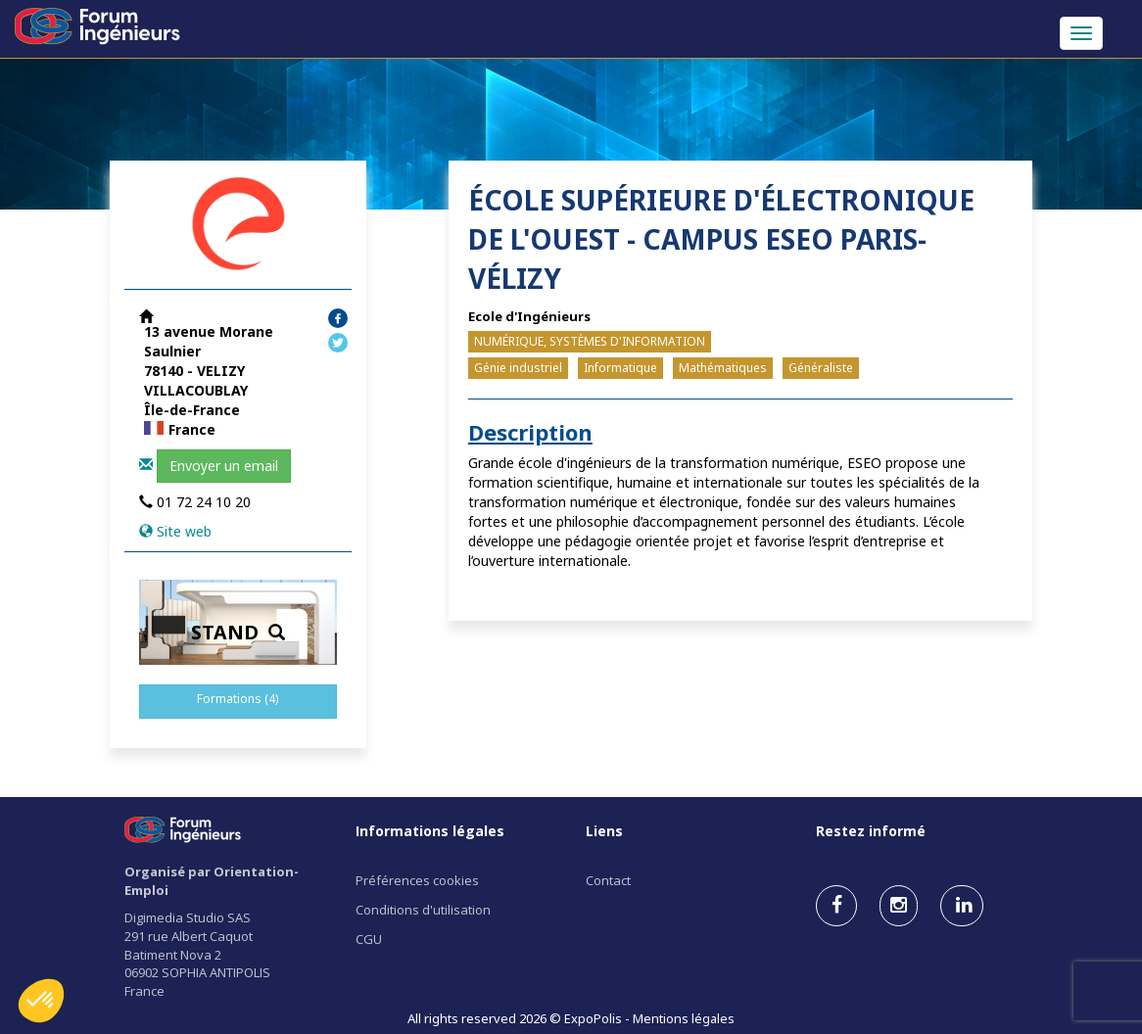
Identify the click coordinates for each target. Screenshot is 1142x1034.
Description (530, 431)
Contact (608, 880)
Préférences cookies (417, 880)
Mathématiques (723, 367)
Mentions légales (684, 1018)
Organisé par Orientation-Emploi (211, 881)
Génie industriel (518, 367)
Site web (184, 531)
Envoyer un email (223, 465)
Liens (604, 831)
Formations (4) (237, 698)
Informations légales (430, 831)
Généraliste (820, 367)
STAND (238, 632)
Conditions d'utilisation (423, 909)
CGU (369, 939)
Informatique (620, 367)
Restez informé (871, 831)
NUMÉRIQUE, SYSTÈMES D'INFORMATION (589, 341)
